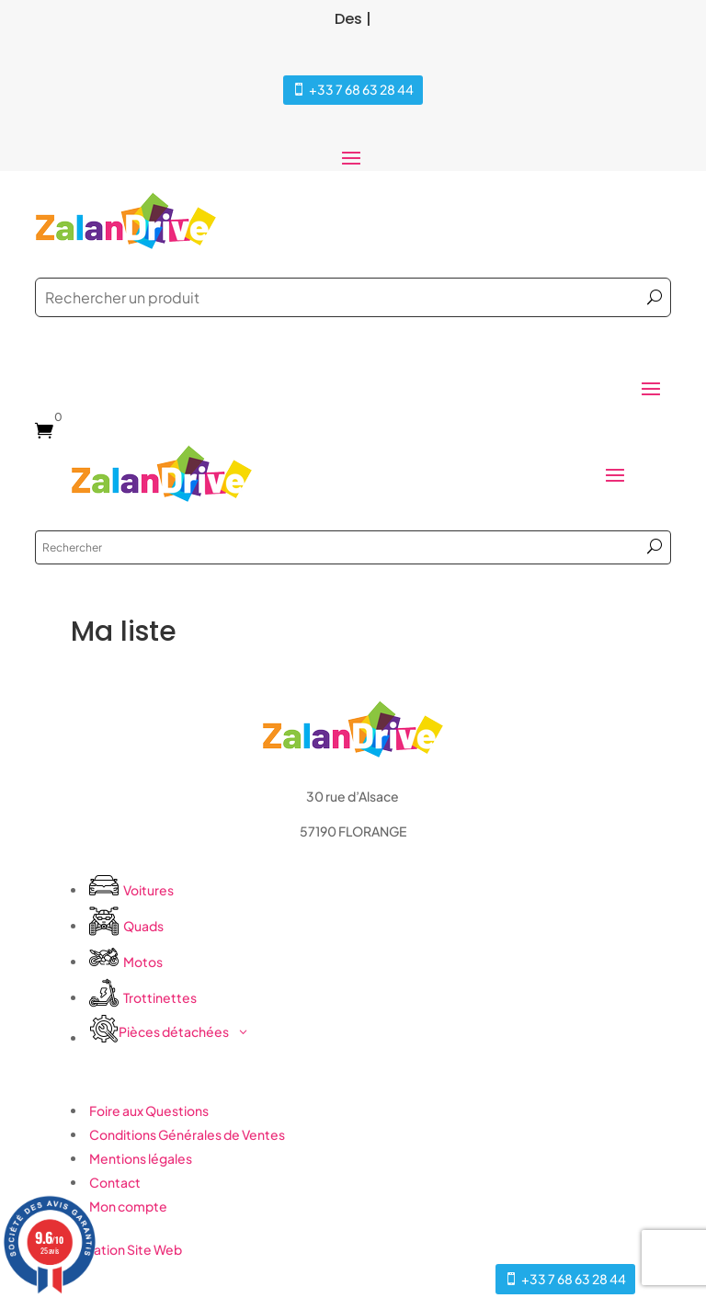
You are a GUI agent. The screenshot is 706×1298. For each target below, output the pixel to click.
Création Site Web (126, 1249)
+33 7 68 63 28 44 (361, 89)
